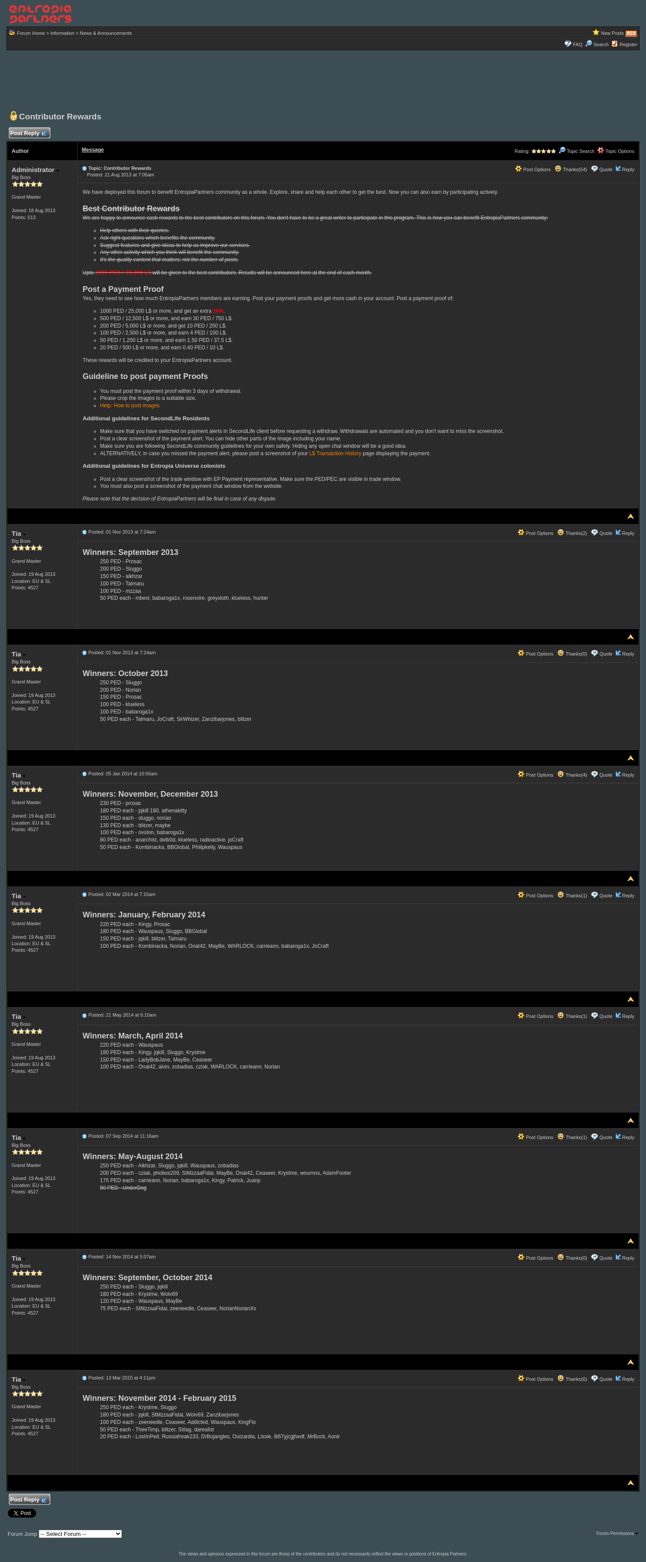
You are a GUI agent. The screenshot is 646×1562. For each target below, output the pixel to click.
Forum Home (31, 33)
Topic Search (576, 151)
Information (62, 33)
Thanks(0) (572, 653)
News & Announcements (106, 33)
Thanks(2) (572, 533)
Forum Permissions (617, 1533)
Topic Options (616, 151)
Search (597, 44)
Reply (628, 169)
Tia (19, 533)
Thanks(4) (572, 775)
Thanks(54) (571, 169)
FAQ (577, 44)
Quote (605, 169)
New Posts (612, 33)
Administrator (36, 169)
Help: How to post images (130, 405)
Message (93, 150)
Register (628, 44)
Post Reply (28, 133)
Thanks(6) (572, 1379)
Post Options (533, 169)
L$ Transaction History (335, 453)
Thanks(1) (572, 895)
